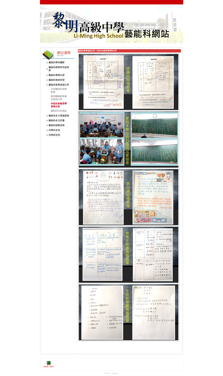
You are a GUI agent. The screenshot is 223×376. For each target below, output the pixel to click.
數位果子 (115, 373)
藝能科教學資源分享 (86, 51)
